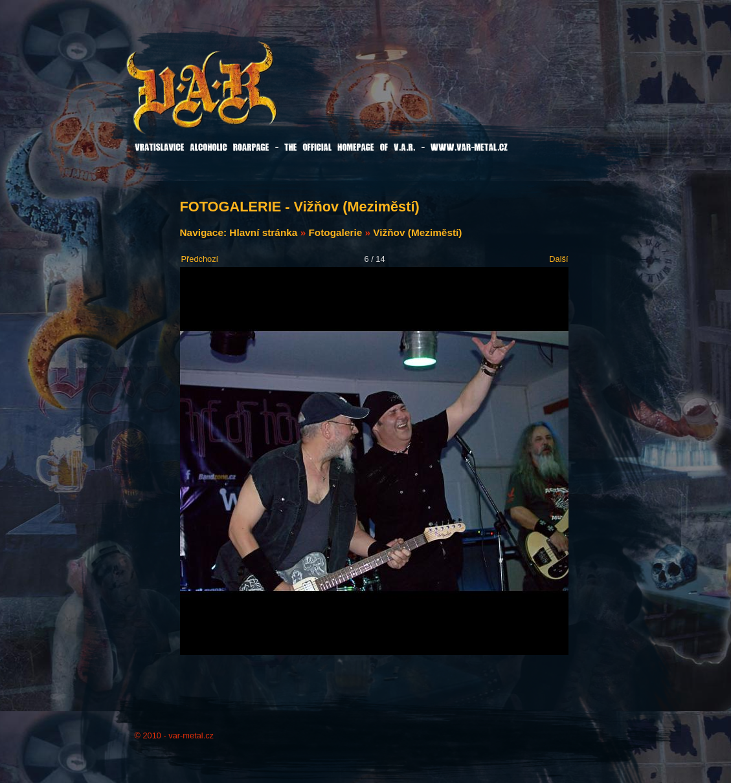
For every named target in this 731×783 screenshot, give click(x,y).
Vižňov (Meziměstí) (417, 232)
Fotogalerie (335, 232)
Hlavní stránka (263, 232)
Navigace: (205, 232)
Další (558, 259)
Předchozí (200, 259)
